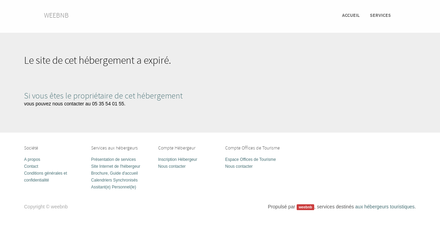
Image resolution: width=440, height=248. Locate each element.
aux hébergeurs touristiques (385, 206)
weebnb (56, 15)
